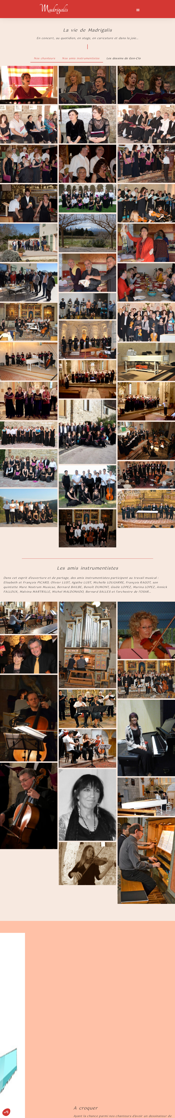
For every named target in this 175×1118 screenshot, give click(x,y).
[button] (138, 9)
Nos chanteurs (44, 58)
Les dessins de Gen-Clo (123, 58)
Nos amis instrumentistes (80, 58)
